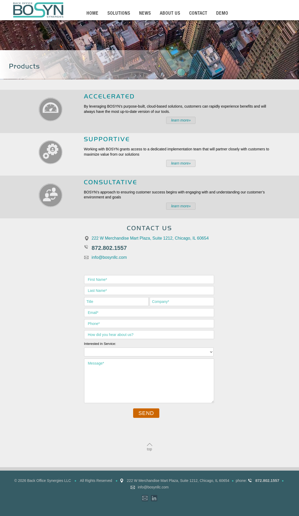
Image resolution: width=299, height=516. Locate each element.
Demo (222, 13)
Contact (198, 13)
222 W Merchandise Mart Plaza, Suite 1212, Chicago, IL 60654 (150, 238)
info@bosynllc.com (109, 257)
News (145, 13)
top (149, 449)
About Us (170, 13)
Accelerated (109, 96)
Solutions (118, 13)
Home (92, 13)
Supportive (107, 139)
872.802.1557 (109, 248)
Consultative (110, 182)
